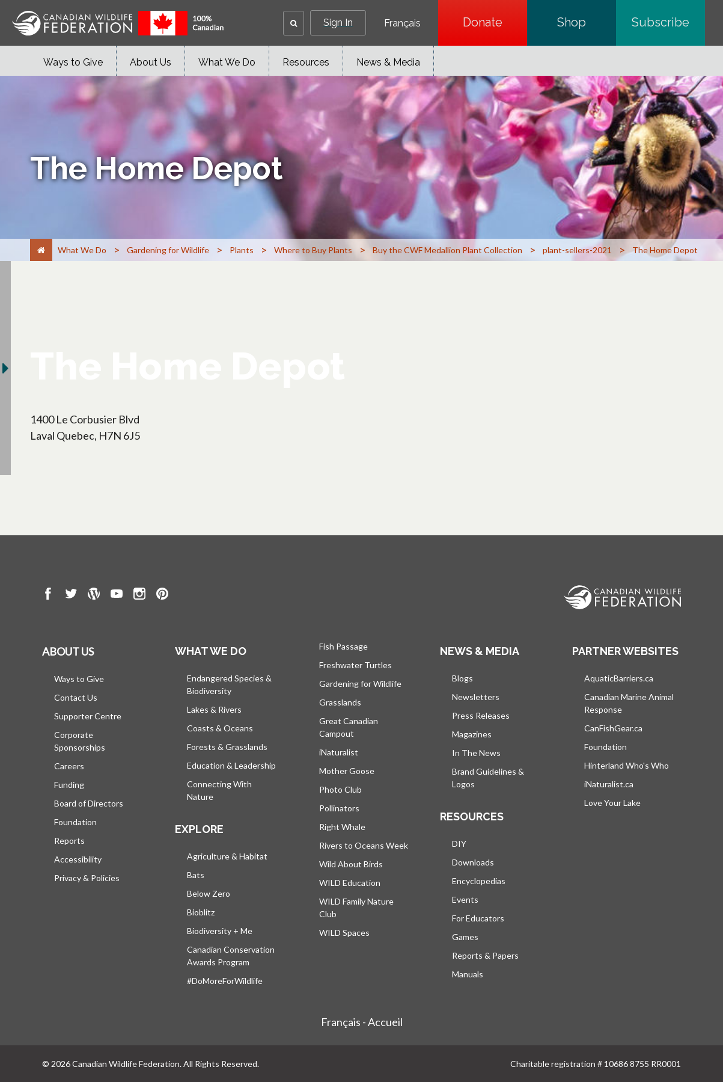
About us (68, 651)
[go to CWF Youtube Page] (117, 595)
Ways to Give (73, 62)
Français (402, 23)
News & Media (388, 62)
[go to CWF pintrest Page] (162, 595)
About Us (150, 62)
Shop (586, 22)
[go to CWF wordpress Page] (94, 595)
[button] (293, 23)
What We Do (226, 62)
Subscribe (668, 22)
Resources (305, 62)
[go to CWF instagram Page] (139, 595)
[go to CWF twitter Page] (71, 595)
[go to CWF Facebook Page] (48, 595)
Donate (495, 22)
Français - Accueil (362, 1021)
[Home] (41, 250)
